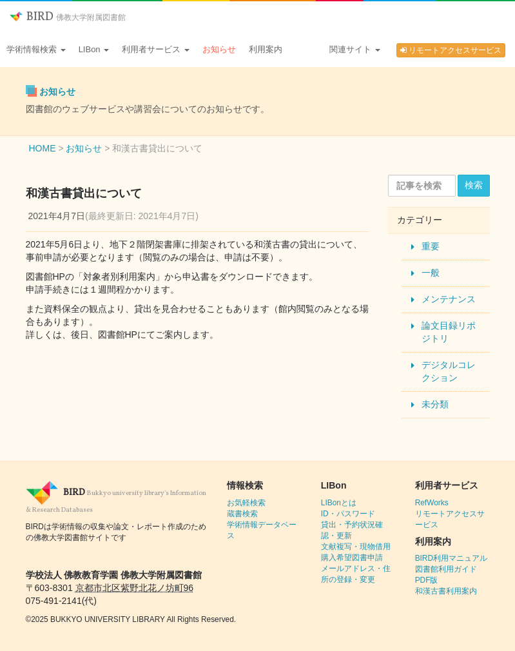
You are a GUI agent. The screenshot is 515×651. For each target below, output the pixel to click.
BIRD (68, 17)
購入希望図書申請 (352, 557)
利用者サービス (155, 49)
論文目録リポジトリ (449, 332)
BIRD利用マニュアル (451, 558)
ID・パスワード (348, 513)
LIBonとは (338, 502)
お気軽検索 (246, 502)
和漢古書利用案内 (446, 591)
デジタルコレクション (449, 371)
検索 (474, 185)
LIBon (94, 49)
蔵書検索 (242, 513)
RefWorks (432, 502)
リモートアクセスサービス (450, 50)
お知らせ (219, 49)
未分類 (435, 404)
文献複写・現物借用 (356, 546)
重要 (431, 246)
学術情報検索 (36, 49)
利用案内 (265, 49)
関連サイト (354, 49)
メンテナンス (449, 299)
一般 (431, 272)
